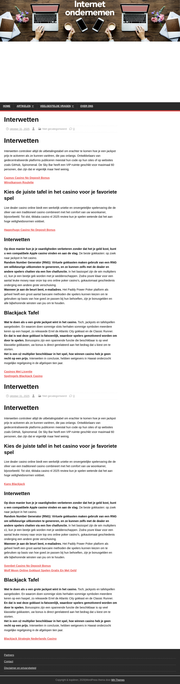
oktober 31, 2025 (20, 128)
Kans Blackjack (14, 484)
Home (6, 106)
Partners (9, 654)
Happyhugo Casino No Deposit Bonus (29, 229)
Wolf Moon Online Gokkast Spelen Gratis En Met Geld (40, 570)
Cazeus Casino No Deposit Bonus (27, 177)
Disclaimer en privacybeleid (20, 667)
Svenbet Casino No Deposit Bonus (27, 565)
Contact (8, 661)
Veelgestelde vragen (55, 106)
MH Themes (117, 680)
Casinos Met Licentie (18, 371)
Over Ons (86, 106)
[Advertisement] (90, 72)
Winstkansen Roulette (19, 182)
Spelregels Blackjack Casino (23, 376)
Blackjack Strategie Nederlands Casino (30, 638)
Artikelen (24, 106)
